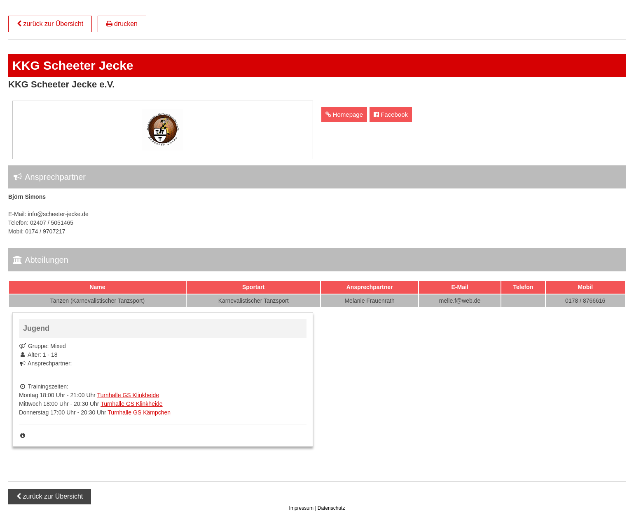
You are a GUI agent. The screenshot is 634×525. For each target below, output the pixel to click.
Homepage (344, 114)
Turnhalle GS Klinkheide (128, 395)
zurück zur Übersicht (50, 23)
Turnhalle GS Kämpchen (139, 412)
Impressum (302, 508)
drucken (122, 23)
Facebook (391, 114)
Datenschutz (331, 508)
